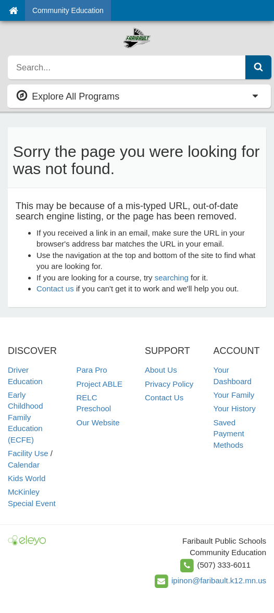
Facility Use (28, 453)
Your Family (234, 394)
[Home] (13, 10)
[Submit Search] (258, 67)
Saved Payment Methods (229, 433)
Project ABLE (99, 383)
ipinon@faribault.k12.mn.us (218, 580)
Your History (235, 408)
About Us (161, 369)
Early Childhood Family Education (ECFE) (25, 417)
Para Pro (92, 369)
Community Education (68, 10)
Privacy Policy (169, 383)
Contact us (55, 288)
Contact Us (164, 397)
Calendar (24, 464)
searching (172, 277)
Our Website (98, 422)
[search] (127, 67)
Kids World (26, 478)
